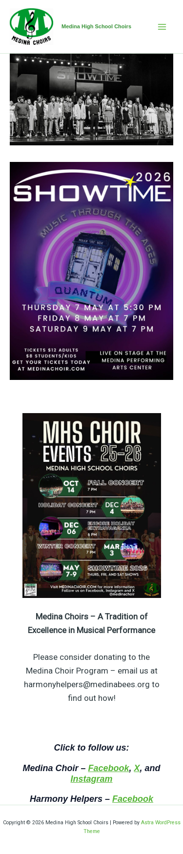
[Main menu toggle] (162, 27)
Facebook (108, 768)
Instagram (91, 779)
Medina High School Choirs (96, 26)
